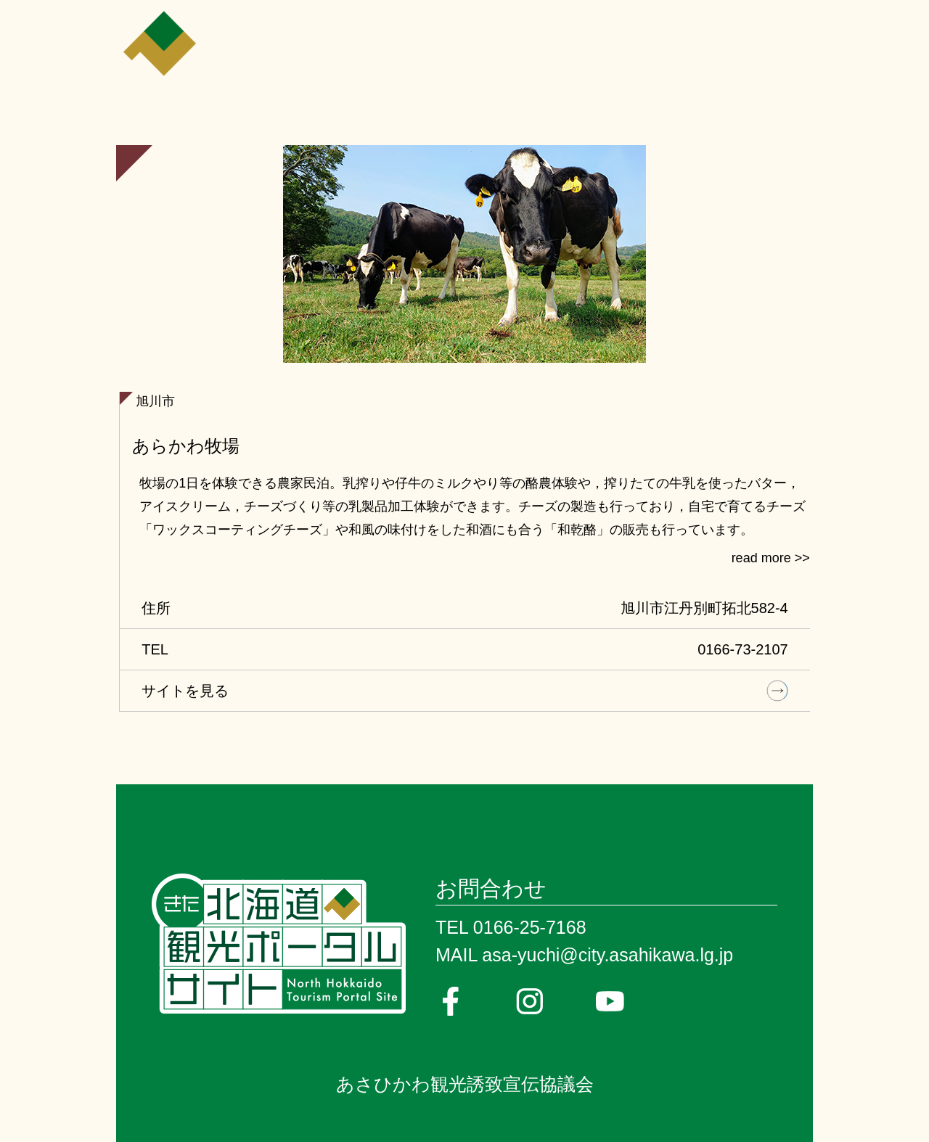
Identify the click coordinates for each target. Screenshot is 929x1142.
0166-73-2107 (742, 649)
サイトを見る (185, 691)
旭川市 (155, 401)
